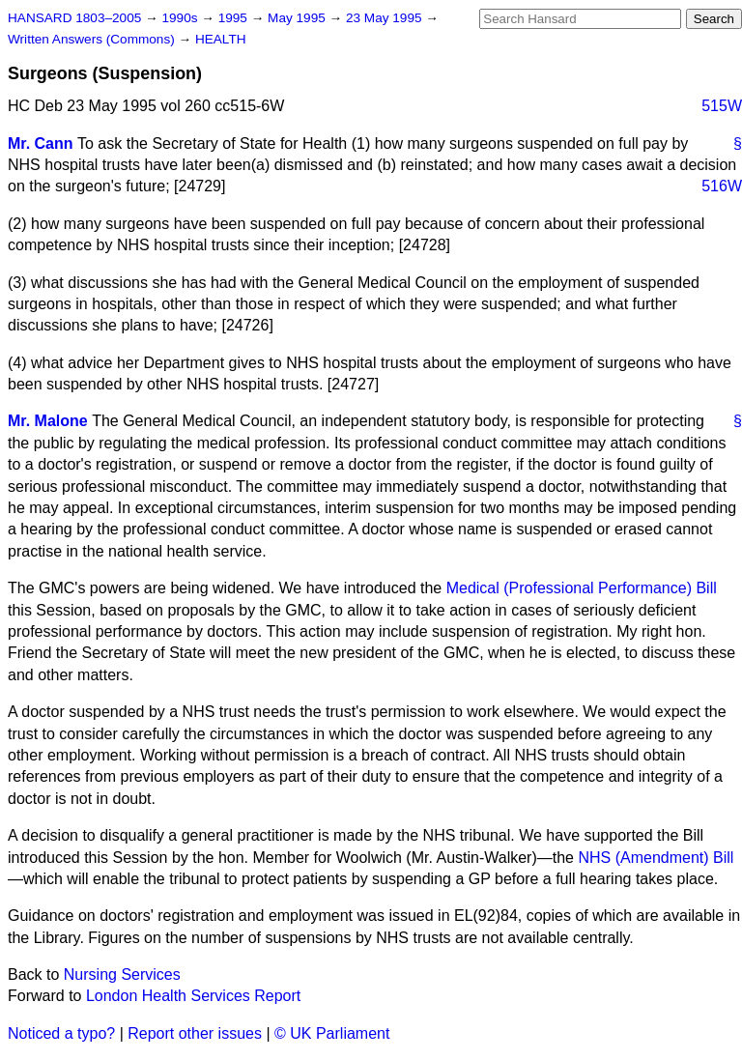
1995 (234, 18)
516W (721, 186)
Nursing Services (122, 974)
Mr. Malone (48, 421)
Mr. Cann (40, 143)
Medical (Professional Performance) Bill (581, 588)
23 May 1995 (385, 18)
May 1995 (298, 18)
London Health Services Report (193, 996)
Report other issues (195, 1033)
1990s (181, 18)
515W (721, 106)
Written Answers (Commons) (93, 39)
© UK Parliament (331, 1033)
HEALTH (220, 39)
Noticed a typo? (61, 1033)
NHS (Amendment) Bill (655, 857)
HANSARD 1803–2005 (74, 18)
